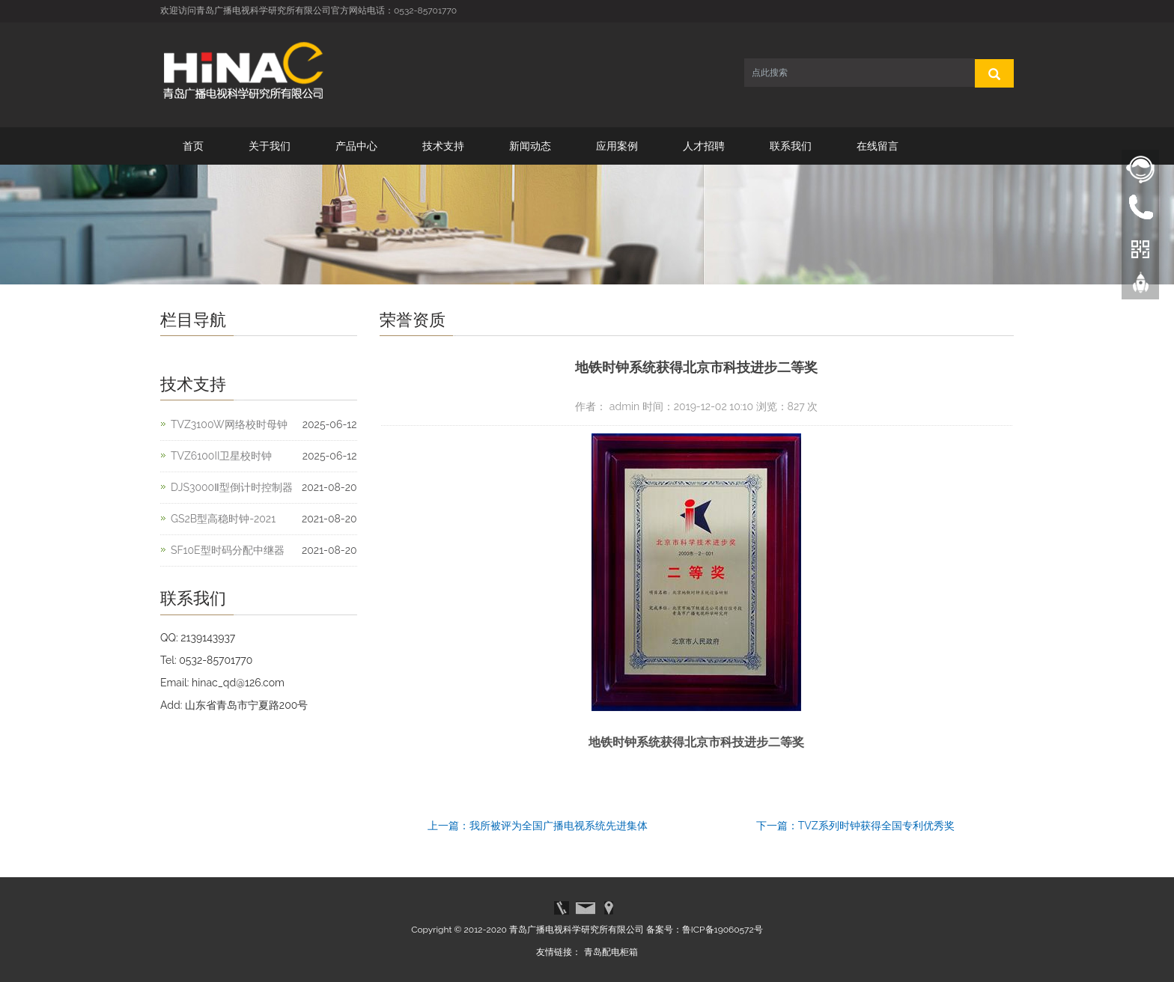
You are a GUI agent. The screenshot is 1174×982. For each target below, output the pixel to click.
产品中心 (356, 146)
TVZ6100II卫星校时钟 (221, 456)
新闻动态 (530, 146)
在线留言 (877, 146)
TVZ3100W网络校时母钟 (229, 424)
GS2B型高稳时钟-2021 (223, 519)
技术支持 (443, 146)
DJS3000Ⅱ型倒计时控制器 (232, 487)
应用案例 (617, 146)
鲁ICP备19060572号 (722, 929)
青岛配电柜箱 (611, 952)
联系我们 (791, 146)
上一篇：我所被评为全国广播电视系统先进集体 (538, 826)
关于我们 (270, 146)
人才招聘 (704, 146)
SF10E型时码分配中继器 (228, 550)
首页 (193, 146)
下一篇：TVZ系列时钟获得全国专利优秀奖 (855, 826)
